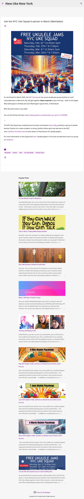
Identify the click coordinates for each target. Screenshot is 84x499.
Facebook (9, 140)
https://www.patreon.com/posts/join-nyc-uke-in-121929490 (46, 115)
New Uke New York (19, 3)
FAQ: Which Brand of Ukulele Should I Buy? (32, 264)
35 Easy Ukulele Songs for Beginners (30, 198)
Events (15, 152)
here (34, 137)
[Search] (81, 3)
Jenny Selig (53, 125)
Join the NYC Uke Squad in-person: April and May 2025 (35, 471)
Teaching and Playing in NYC (27, 331)
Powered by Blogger (42, 492)
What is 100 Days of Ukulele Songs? (29, 297)
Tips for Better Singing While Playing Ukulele (33, 231)
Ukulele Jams (40, 152)
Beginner (8, 152)
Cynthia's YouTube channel (17, 131)
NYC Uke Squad (34, 97)
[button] (5, 26)
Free (20, 152)
